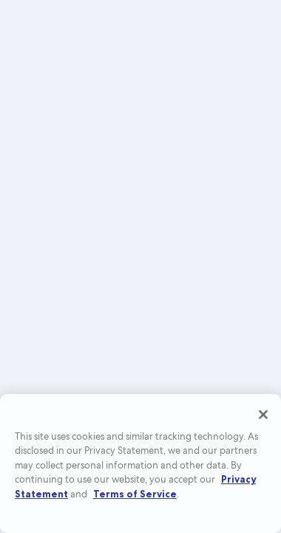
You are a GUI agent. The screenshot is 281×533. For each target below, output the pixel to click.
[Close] (263, 414)
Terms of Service (135, 494)
